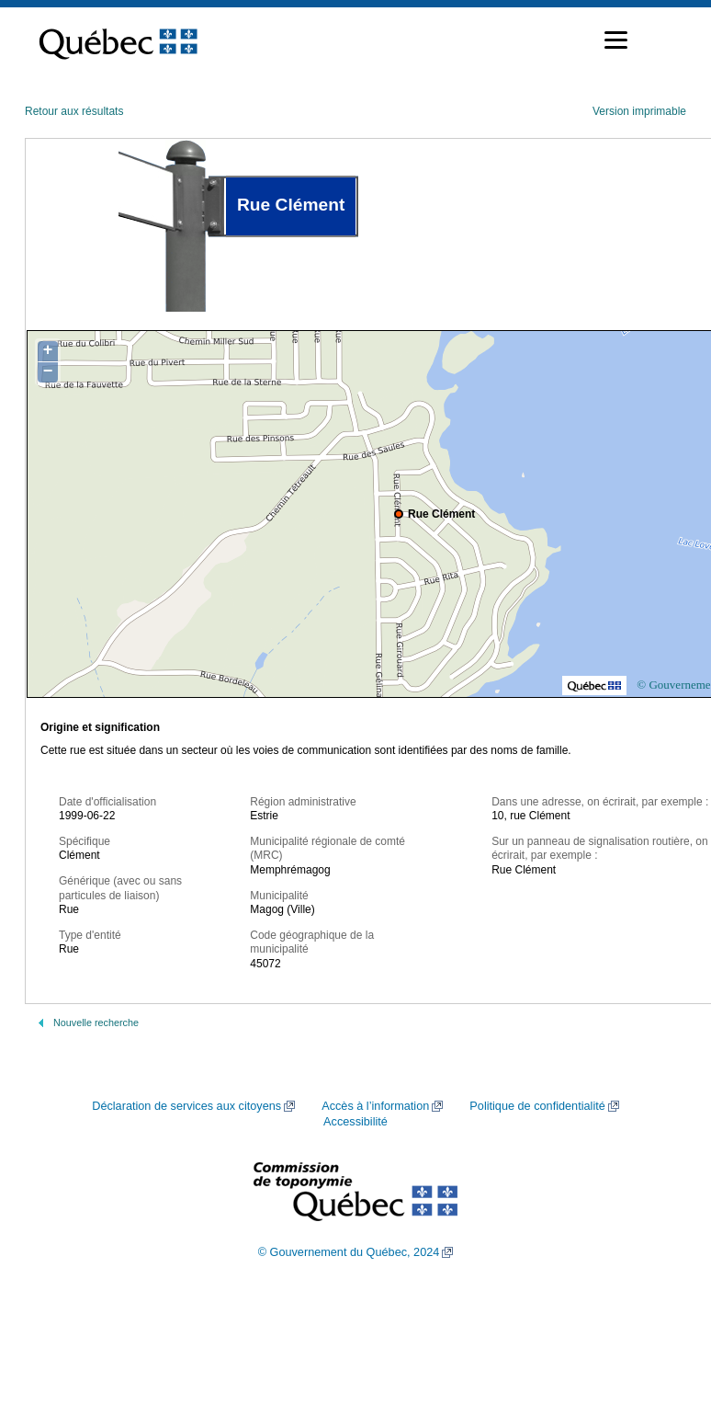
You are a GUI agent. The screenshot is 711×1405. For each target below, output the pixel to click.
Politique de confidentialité (536, 1106)
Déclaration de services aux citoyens (186, 1106)
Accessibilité (355, 1121)
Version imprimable (639, 111)
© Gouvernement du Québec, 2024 (349, 1252)
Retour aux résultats (74, 111)
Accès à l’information (375, 1106)
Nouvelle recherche (96, 1022)
